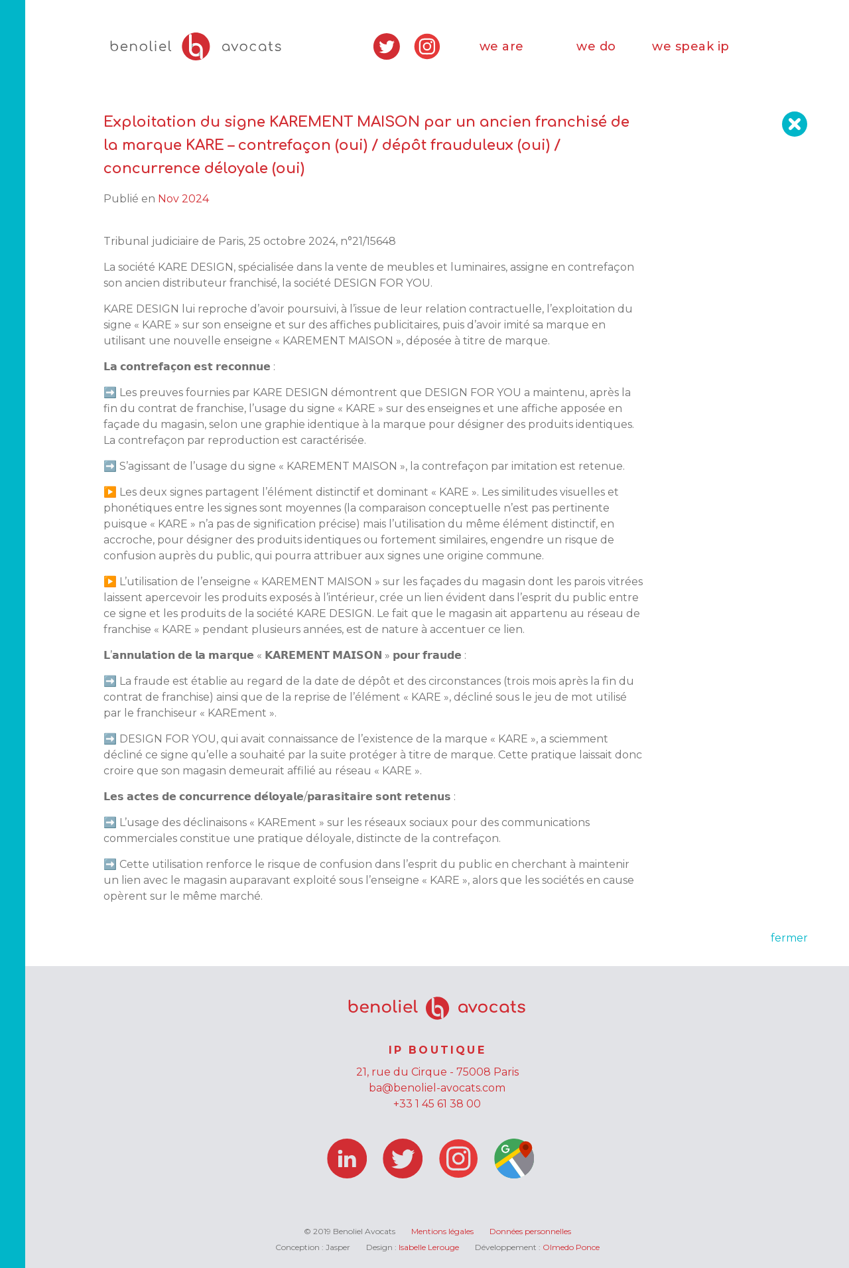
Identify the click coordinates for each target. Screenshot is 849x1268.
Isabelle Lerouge (429, 1247)
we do (596, 46)
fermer (789, 938)
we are (502, 46)
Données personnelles (530, 1231)
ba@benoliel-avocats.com (437, 1088)
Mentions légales (442, 1231)
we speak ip (691, 46)
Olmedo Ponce (571, 1247)
